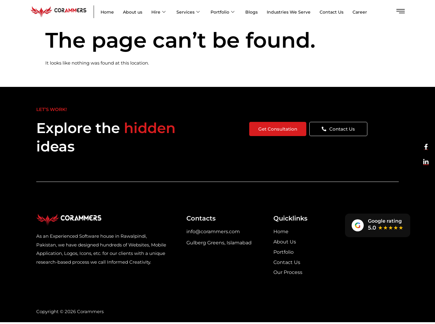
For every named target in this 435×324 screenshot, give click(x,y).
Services (188, 12)
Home (107, 12)
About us (132, 12)
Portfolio (222, 12)
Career (360, 12)
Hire (158, 12)
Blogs (251, 12)
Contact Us (331, 12)
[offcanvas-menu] (400, 11)
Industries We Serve (289, 12)
